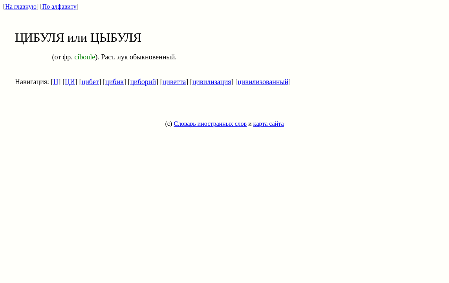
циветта (174, 82)
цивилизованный (263, 82)
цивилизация (211, 82)
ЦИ (70, 82)
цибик (114, 82)
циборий (143, 82)
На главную (21, 6)
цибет (90, 82)
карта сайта (268, 123)
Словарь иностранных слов (210, 123)
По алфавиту (59, 6)
